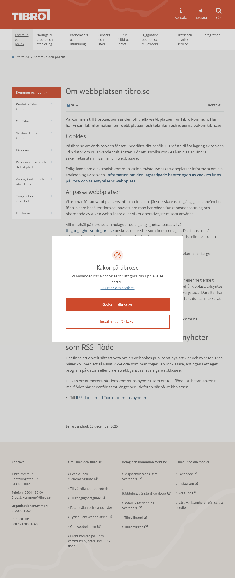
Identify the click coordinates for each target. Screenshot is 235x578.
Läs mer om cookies (118, 287)
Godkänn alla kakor (117, 304)
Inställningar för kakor (117, 321)
